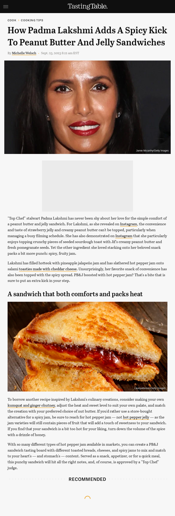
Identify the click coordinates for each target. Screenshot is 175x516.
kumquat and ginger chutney (31, 405)
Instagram (128, 224)
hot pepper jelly (136, 417)
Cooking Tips (32, 20)
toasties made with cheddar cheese (48, 268)
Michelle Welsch (24, 52)
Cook (12, 20)
